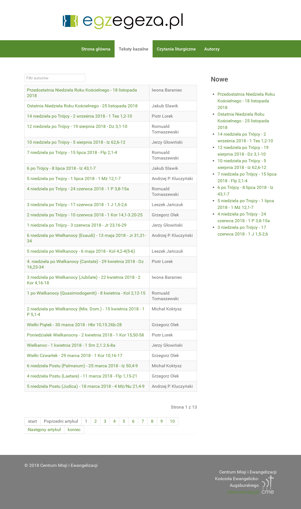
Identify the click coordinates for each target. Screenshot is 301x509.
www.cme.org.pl (243, 492)
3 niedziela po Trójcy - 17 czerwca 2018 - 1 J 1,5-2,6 (77, 204)
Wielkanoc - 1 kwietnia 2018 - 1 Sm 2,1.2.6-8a (71, 345)
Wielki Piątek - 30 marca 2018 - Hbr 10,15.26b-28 (74, 324)
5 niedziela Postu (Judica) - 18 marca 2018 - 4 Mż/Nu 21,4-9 (86, 386)
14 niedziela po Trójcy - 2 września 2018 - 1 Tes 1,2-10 (79, 116)
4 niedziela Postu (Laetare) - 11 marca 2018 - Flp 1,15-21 (82, 376)
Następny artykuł (44, 429)
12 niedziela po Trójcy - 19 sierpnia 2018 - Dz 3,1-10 (77, 126)
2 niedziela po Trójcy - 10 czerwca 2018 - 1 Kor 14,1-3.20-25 (85, 214)
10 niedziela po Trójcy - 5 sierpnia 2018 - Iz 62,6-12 (76, 142)
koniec (74, 429)
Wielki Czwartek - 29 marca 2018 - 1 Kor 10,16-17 (74, 355)
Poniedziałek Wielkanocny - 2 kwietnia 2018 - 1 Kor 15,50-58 (85, 335)
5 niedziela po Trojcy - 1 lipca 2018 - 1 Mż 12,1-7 (74, 178)
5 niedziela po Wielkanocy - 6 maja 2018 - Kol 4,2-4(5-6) (81, 251)
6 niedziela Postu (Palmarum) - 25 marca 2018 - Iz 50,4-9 (82, 365)
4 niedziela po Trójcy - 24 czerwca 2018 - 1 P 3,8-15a (78, 188)
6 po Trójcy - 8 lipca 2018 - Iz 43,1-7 (61, 168)
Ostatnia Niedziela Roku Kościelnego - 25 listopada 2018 (82, 105)
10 (172, 421)
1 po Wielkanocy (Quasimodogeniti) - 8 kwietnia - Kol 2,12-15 (86, 293)
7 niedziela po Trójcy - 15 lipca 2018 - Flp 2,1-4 (72, 152)
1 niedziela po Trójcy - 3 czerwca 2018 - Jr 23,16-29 (77, 225)
